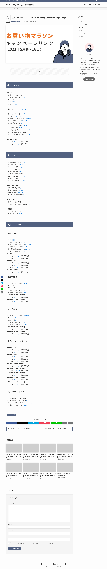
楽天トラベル (82, 28)
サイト (10, 537)
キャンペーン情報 (16, 21)
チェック (28, 398)
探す (16, 104)
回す (14, 102)
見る (23, 251)
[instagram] (96, 1)
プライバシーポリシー (47, 564)
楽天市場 (81, 38)
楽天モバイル (82, 35)
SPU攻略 (81, 22)
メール (10, 530)
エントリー (25, 95)
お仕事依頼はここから (59, 564)
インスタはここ (89, 81)
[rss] (98, 1)
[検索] (100, 1)
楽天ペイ (81, 32)
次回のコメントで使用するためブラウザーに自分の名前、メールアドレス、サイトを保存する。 (34, 543)
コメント (11, 503)
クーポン (23, 162)
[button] (11, 423)
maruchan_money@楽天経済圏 (20, 5)
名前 (10, 524)
